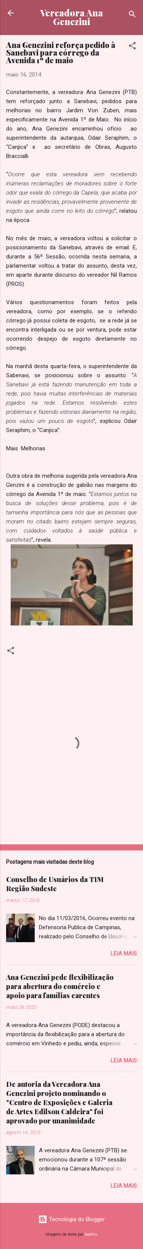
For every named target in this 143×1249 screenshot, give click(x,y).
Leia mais (124, 953)
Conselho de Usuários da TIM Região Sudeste (55, 884)
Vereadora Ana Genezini (71, 17)
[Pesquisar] (132, 15)
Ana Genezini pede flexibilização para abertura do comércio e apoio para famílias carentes (60, 986)
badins (91, 1234)
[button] (132, 47)
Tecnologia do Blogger (71, 1219)
